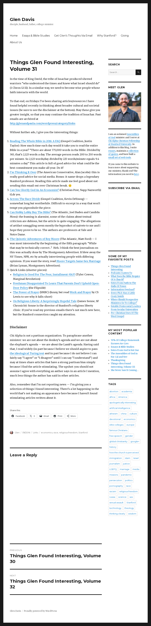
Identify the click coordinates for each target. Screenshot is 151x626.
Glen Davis (22, 19)
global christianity (118, 441)
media (136, 469)
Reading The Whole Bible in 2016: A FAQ (35, 141)
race (56, 432)
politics (128, 480)
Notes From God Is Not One (125, 350)
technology (115, 508)
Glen (17, 432)
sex (131, 497)
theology (129, 508)
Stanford (82, 432)
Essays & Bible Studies (36, 35)
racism (112, 491)
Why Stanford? (106, 35)
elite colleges (116, 424)
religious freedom (68, 432)
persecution (115, 480)
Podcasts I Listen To (121, 273)
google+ (135, 441)
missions (113, 474)
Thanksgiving (118, 360)
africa (112, 397)
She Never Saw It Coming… (124, 370)
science (122, 497)
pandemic (126, 474)
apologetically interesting (122, 402)
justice (126, 463)
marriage (124, 469)
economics (47, 432)
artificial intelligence (119, 408)
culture (133, 413)
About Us (16, 42)
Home (14, 35)
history (112, 447)
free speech (115, 436)
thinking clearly (117, 513)
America (122, 397)
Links (35, 432)
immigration (115, 458)
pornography (116, 486)
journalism (114, 463)
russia (112, 497)
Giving (125, 35)
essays (111, 151)
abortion (113, 391)
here (136, 174)
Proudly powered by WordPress (40, 611)
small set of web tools (119, 157)
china (123, 413)
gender (129, 436)
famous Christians (118, 430)
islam (127, 458)
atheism (113, 413)
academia (126, 391)
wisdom (132, 513)
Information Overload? (123, 289)
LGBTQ (113, 469)
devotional (115, 419)
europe (130, 424)
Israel (136, 458)
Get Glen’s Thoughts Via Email (73, 35)
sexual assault (116, 502)
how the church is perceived (124, 452)
